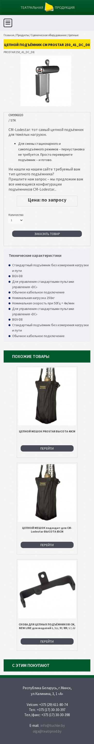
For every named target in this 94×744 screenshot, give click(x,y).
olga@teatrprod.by (47, 731)
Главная (9, 35)
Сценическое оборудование (49, 35)
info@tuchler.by (53, 725)
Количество (16, 215)
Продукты (22, 35)
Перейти (47, 448)
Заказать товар (47, 234)
